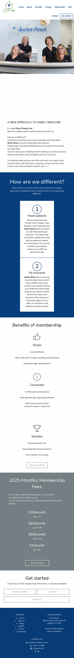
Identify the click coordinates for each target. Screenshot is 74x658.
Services (38, 7)
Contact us (36, 599)
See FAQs (53, 591)
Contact (55, 16)
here (47, 166)
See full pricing (37, 563)
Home (21, 7)
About (29, 7)
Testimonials (59, 7)
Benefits (21, 626)
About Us (21, 621)
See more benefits (37, 465)
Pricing (48, 7)
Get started (66, 16)
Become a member (20, 591)
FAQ (70, 7)
